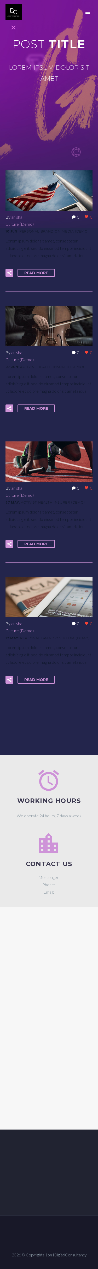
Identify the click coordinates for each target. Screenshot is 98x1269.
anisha (16, 216)
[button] (9, 273)
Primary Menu (87, 12)
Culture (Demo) (19, 224)
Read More (36, 273)
